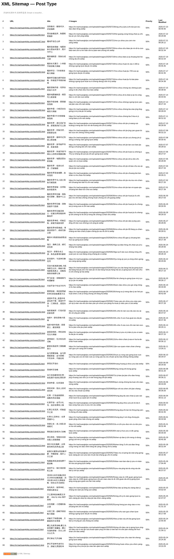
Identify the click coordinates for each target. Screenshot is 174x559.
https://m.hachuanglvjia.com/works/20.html (27, 397)
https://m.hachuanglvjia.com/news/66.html (27, 49)
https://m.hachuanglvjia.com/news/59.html (27, 103)
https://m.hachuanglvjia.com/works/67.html (27, 41)
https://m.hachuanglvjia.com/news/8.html (27, 489)
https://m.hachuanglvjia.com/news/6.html (27, 505)
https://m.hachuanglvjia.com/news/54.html (27, 139)
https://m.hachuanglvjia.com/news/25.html (27, 364)
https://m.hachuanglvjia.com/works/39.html (27, 253)
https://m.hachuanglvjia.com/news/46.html (27, 197)
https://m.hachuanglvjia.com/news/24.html (27, 370)
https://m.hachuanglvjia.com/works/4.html (27, 520)
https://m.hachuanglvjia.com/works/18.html (27, 411)
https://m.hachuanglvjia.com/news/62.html (27, 80)
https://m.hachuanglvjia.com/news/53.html (27, 146)
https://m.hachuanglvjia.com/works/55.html (27, 131)
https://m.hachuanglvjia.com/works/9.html (27, 479)
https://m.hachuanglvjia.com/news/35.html (27, 286)
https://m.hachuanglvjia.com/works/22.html (27, 383)
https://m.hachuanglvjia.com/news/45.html (27, 205)
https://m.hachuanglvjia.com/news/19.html (27, 404)
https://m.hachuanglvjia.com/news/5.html (27, 513)
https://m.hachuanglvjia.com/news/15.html (27, 432)
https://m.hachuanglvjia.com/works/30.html (27, 326)
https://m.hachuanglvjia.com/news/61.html (27, 89)
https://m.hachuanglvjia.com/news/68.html (27, 35)
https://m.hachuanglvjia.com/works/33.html (27, 302)
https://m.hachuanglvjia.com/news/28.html (27, 340)
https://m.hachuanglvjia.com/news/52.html (27, 153)
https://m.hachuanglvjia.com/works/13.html (27, 445)
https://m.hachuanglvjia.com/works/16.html (27, 425)
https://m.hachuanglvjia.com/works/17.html (27, 418)
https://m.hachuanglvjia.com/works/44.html (27, 213)
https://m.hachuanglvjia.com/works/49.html (27, 174)
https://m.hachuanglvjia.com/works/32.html (27, 312)
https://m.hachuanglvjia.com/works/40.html (27, 246)
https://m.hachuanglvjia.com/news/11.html (27, 462)
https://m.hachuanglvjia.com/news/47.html (27, 188)
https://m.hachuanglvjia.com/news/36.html (27, 279)
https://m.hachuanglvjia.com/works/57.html (27, 117)
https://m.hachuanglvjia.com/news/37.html (27, 270)
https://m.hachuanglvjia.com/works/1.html (27, 545)
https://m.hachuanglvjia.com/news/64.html (27, 65)
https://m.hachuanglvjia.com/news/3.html (27, 529)
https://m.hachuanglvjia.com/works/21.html (27, 390)
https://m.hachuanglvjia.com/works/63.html (27, 72)
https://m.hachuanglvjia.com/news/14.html (27, 438)
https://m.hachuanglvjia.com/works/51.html (27, 160)
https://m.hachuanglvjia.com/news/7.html (27, 497)
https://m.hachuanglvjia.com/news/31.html (27, 319)
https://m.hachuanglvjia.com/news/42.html (27, 230)
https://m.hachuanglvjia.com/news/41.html (27, 239)
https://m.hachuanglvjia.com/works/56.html (27, 124)
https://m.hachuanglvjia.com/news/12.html (27, 454)
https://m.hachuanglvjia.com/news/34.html (27, 293)
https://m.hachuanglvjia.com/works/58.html (27, 110)
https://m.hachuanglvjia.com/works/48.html (27, 181)
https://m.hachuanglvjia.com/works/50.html (27, 167)
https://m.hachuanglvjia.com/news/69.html (27, 28)
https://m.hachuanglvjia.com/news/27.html (27, 347)
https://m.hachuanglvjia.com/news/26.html (27, 356)
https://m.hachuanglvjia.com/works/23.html (27, 376)
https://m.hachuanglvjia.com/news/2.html (27, 538)
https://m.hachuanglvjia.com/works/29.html (27, 333)
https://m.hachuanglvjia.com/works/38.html (27, 260)
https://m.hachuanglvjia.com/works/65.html (27, 58)
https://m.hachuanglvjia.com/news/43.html (27, 222)
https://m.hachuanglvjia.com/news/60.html (27, 96)
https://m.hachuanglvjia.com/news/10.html (27, 469)
